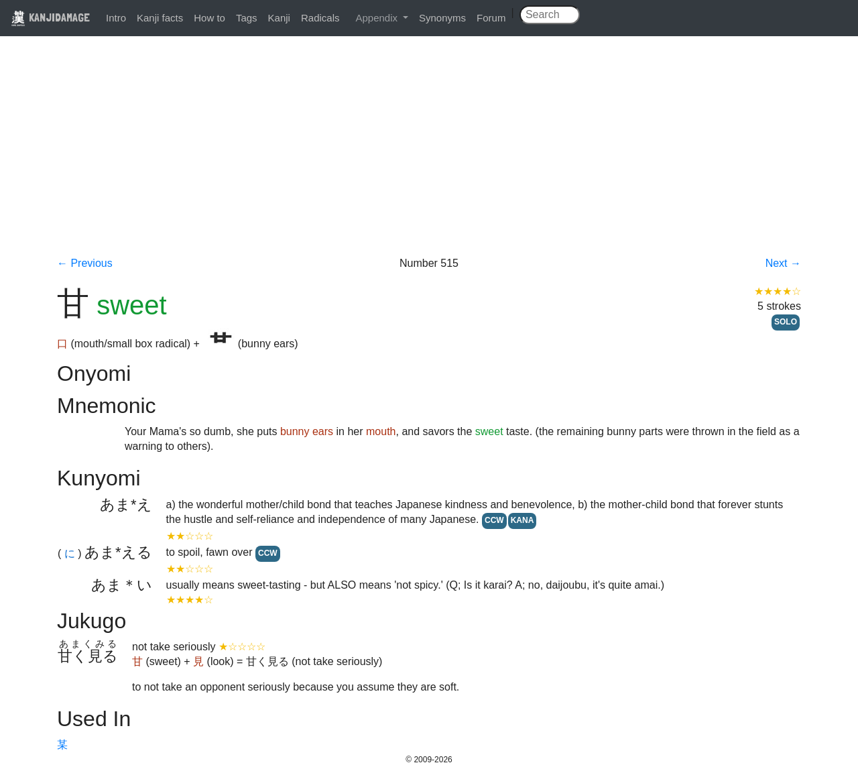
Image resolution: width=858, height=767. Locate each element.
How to (209, 17)
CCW (494, 520)
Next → (783, 263)
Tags (246, 17)
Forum (491, 17)
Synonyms (442, 17)
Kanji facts (160, 17)
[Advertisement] (429, 155)
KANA (522, 520)
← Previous (85, 263)
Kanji (279, 17)
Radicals (320, 17)
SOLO (785, 322)
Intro (116, 17)
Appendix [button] (377, 17)
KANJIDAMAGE (50, 17)
